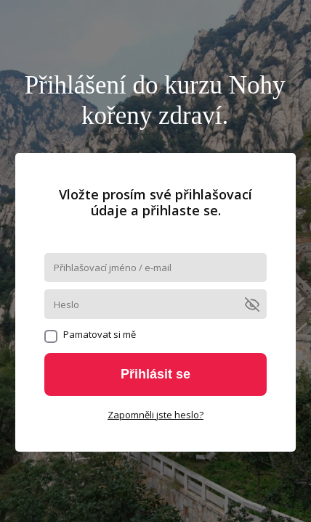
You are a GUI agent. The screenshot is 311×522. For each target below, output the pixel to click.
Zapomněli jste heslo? (155, 414)
